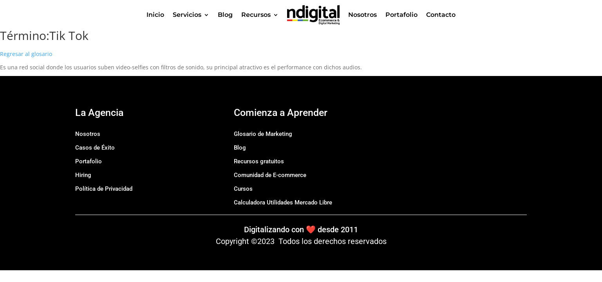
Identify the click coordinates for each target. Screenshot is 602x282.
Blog (225, 14)
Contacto (441, 14)
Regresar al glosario (26, 54)
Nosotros (362, 14)
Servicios (187, 14)
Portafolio (401, 14)
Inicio (155, 14)
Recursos (256, 14)
